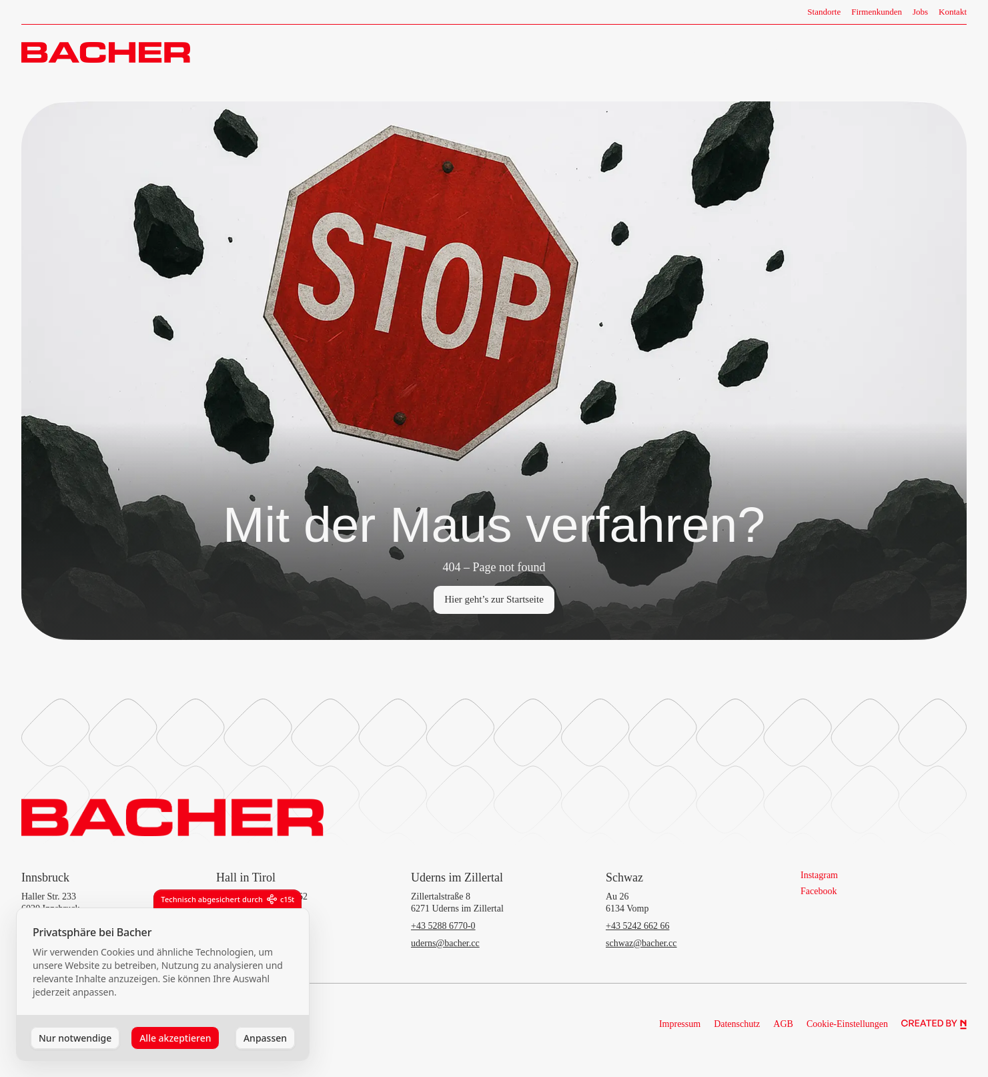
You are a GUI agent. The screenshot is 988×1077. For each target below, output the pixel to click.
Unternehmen (634, 52)
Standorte (824, 12)
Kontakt (953, 12)
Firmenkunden (876, 12)
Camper (837, 52)
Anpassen (265, 1038)
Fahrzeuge (740, 52)
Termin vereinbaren (916, 52)
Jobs (920, 12)
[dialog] (163, 985)
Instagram (819, 875)
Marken (690, 52)
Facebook (819, 891)
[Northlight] (934, 1025)
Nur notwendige (75, 1038)
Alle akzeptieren (175, 1038)
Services (792, 52)
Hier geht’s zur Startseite (494, 599)
